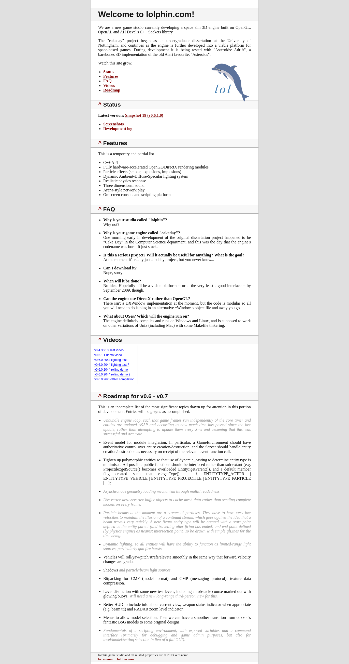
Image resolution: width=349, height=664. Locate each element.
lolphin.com (125, 659)
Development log (117, 128)
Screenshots (113, 124)
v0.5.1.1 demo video (108, 355)
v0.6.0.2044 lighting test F (111, 365)
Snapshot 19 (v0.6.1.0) (144, 115)
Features (110, 76)
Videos (109, 85)
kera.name (105, 659)
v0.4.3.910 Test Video (109, 350)
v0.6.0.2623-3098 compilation (114, 379)
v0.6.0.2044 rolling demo (111, 369)
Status (108, 72)
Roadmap (111, 90)
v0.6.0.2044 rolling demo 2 (112, 374)
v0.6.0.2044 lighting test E (111, 360)
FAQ (107, 81)
